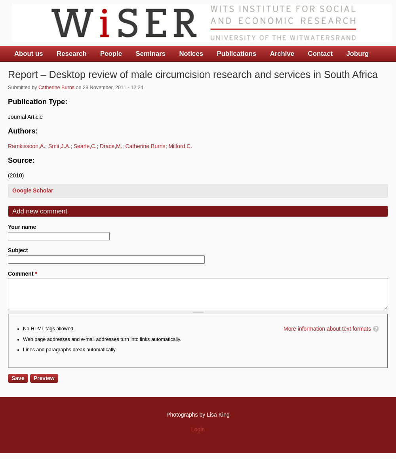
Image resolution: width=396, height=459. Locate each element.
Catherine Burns (56, 87)
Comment (22, 273)
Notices (191, 53)
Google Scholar (32, 190)
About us (28, 53)
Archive (282, 53)
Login (198, 435)
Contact (320, 53)
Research (72, 53)
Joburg (357, 53)
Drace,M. (111, 146)
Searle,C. (85, 146)
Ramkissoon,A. (26, 146)
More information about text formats (327, 334)
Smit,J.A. (59, 146)
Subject (18, 250)
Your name (22, 227)
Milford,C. (180, 146)
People (111, 53)
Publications (236, 53)
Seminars (151, 53)
